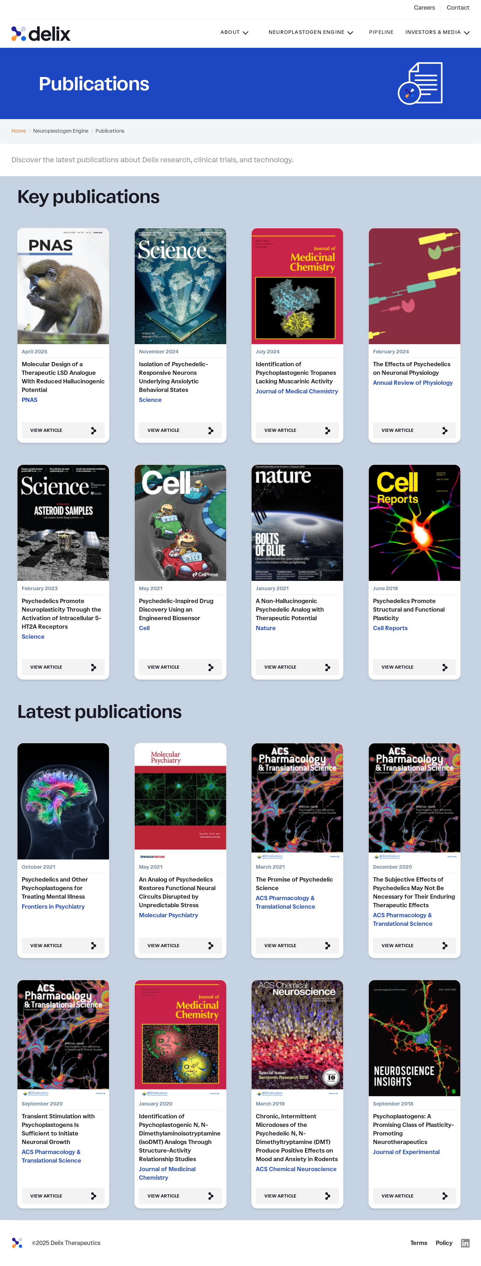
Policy (444, 1243)
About (230, 32)
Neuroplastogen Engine (307, 32)
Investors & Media (433, 32)
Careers (424, 7)
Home (18, 131)
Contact (458, 7)
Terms (418, 1243)
